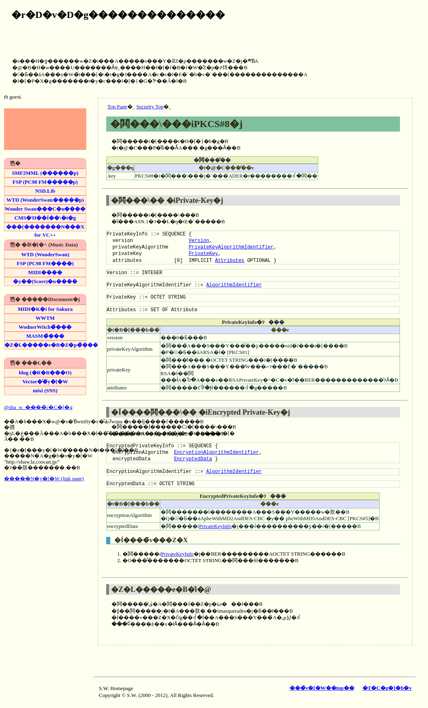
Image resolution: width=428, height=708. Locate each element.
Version (199, 240)
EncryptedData (193, 458)
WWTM (45, 318)
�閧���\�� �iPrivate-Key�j (167, 200)
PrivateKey (203, 253)
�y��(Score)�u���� (45, 281)
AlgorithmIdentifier (234, 284)
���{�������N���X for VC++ (45, 227)
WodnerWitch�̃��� (45, 327)
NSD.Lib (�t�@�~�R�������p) (45, 191)
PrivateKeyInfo (215, 526)
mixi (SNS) (45, 390)
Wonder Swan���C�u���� (45, 209)
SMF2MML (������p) (45, 173)
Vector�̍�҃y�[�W (45, 381)
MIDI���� (45, 272)
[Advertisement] (395, 28)
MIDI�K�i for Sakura (45, 309)
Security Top (149, 106)
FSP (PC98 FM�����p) (45, 182)
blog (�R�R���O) (45, 372)
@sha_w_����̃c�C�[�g (38, 407)
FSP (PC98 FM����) (45, 263)
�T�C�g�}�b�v (387, 688)
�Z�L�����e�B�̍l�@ (161, 589)
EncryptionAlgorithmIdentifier (216, 452)
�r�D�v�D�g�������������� (118, 14)
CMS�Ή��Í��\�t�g (45, 218)
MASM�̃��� (45, 336)
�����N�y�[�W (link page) (44, 478)
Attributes (229, 260)
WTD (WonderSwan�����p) (45, 200)
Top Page (117, 106)
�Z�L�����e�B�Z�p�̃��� (45, 345)
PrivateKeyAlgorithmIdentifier (231, 247)
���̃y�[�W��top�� (322, 688)
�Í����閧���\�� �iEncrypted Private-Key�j (200, 412)
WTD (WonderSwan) (45, 254)
